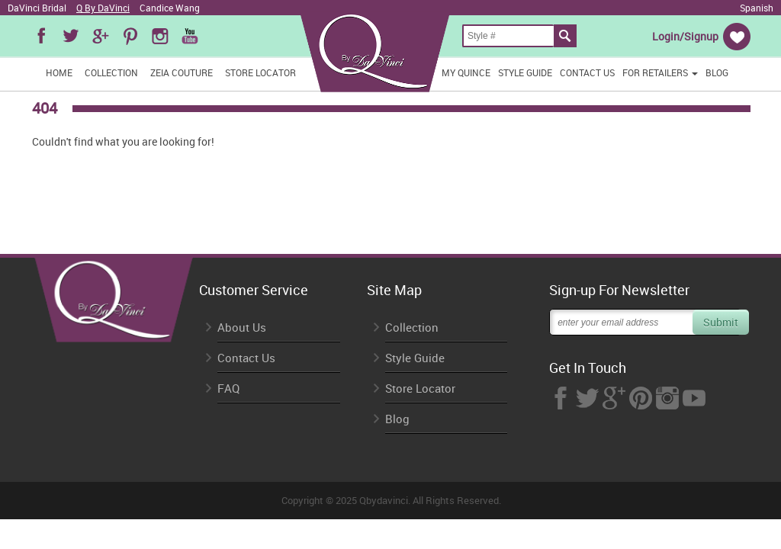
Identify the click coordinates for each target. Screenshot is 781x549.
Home (59, 72)
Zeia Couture (181, 72)
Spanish (756, 8)
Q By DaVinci (103, 8)
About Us (241, 327)
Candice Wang (170, 8)
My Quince (466, 72)
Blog (716, 72)
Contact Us (587, 72)
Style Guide (525, 72)
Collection (111, 72)
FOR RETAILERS (660, 72)
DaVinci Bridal (37, 8)
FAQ (228, 388)
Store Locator (260, 72)
